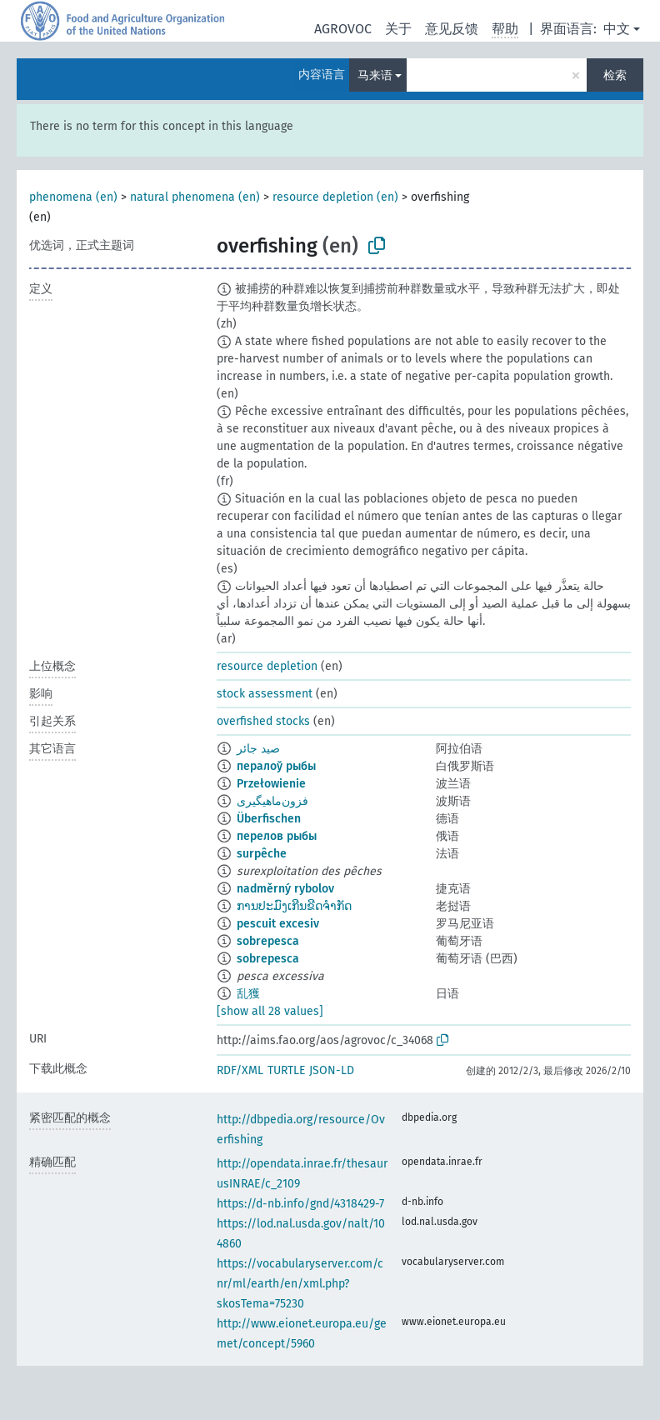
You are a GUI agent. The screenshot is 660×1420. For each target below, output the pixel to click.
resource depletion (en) (335, 197)
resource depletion (267, 666)
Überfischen (269, 819)
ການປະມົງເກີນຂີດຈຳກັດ (294, 906)
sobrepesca (268, 941)
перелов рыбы (277, 836)
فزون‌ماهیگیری (272, 801)
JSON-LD (331, 1070)
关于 (398, 29)
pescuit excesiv (278, 924)
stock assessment (264, 694)
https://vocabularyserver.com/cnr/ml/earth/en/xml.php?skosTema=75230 (300, 1284)
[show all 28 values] (270, 1011)
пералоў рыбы (276, 766)
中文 (616, 29)
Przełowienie (271, 784)
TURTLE (286, 1070)
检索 (615, 75)
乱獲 (248, 994)
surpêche (262, 854)
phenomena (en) (73, 197)
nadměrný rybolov (285, 889)
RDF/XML (240, 1070)
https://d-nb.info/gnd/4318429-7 (300, 1204)
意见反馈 (451, 29)
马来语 (375, 75)
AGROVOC (343, 29)
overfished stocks (263, 721)
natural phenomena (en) (195, 197)
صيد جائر (258, 749)
